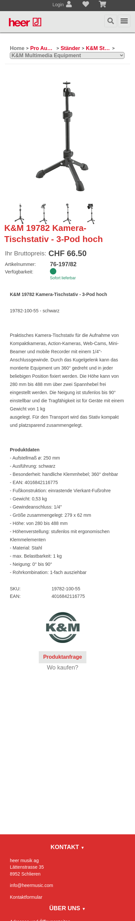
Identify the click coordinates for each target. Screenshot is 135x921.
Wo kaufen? (63, 667)
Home (17, 48)
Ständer (70, 48)
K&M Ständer (98, 48)
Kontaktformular (26, 897)
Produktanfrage (62, 657)
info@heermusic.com (31, 885)
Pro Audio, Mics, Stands (42, 48)
